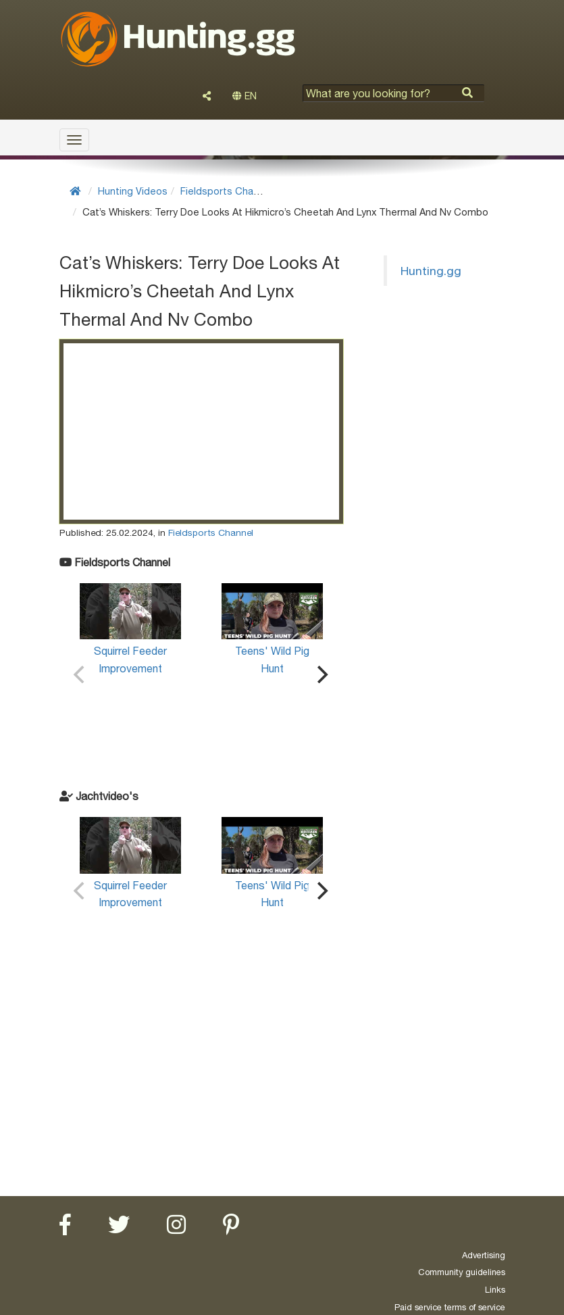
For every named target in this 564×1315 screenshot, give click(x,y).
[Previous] (81, 674)
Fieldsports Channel (226, 191)
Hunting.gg (431, 271)
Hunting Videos (133, 191)
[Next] (321, 674)
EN (244, 96)
